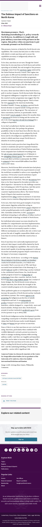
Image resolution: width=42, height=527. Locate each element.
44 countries (20, 175)
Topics (3, 452)
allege (21, 189)
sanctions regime (25, 70)
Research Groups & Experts (10, 457)
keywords (5, 363)
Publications (5, 459)
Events (3, 468)
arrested (25, 208)
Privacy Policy (16, 505)
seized (19, 203)
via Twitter (16, 105)
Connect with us (21, 438)
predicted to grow (21, 303)
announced (6, 117)
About (3, 476)
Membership (5, 473)
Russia (12, 316)
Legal (36, 505)
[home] (14, 6)
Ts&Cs (33, 505)
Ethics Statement (25, 505)
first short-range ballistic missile (17, 272)
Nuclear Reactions (7, 10)
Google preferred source (25, 473)
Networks (3, 371)
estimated (29, 156)
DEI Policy (14, 508)
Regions (4, 454)
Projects (3, 365)
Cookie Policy (7, 505)
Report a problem (22, 471)
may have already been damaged (20, 120)
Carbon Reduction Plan (24, 508)
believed (9, 263)
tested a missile (11, 115)
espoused (8, 103)
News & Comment (7, 471)
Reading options (7, 386)
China (4, 316)
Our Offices (20, 468)
